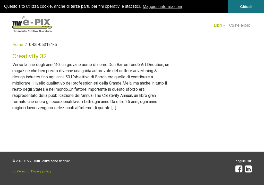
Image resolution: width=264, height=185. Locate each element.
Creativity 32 (29, 56)
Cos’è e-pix (239, 25)
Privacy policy (41, 171)
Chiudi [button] (246, 7)
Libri (218, 25)
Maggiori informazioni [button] (162, 6)
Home (17, 44)
